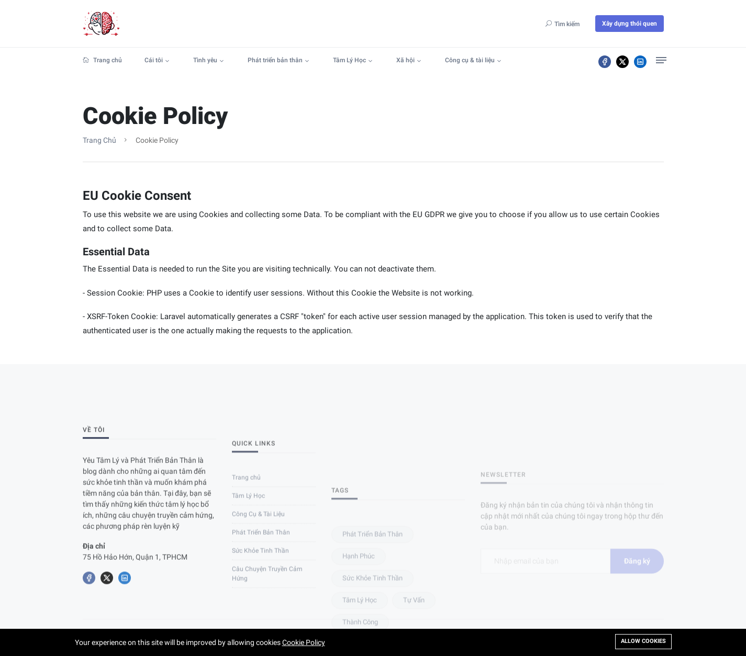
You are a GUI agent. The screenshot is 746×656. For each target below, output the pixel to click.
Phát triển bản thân (275, 60)
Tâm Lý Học (349, 60)
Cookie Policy (303, 642)
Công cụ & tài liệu (470, 60)
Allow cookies (643, 641)
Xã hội (405, 60)
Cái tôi (153, 60)
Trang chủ (102, 60)
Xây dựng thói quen (629, 23)
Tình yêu (205, 60)
